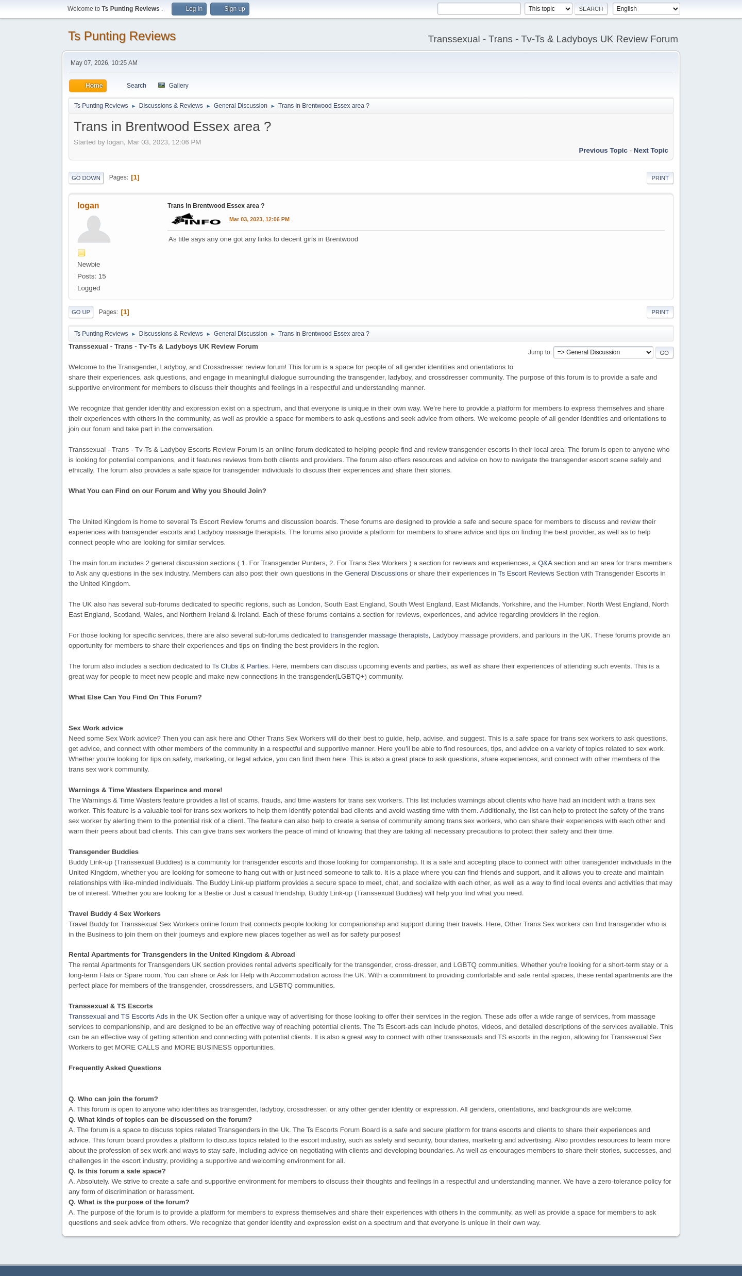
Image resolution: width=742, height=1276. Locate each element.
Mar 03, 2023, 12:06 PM (259, 219)
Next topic (651, 150)
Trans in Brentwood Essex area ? (216, 205)
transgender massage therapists (379, 635)
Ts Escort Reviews (526, 573)
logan (88, 205)
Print (660, 178)
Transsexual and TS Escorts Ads (118, 1016)
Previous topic (603, 150)
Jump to (539, 352)
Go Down (86, 178)
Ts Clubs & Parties (240, 666)
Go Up (81, 312)
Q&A (545, 563)
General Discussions (376, 573)
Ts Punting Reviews (122, 36)
